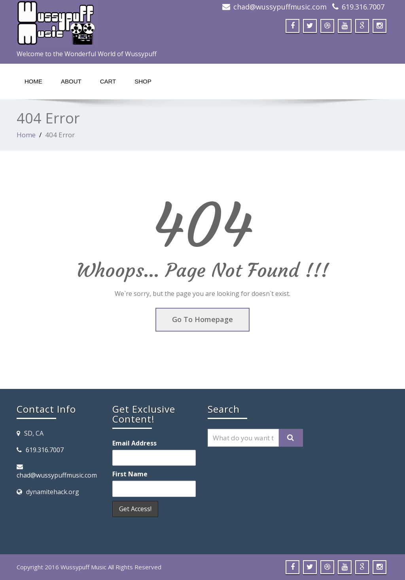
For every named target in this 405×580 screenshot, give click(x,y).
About (71, 81)
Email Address (134, 443)
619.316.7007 (363, 6)
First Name (130, 474)
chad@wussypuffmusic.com (280, 6)
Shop (142, 81)
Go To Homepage (202, 319)
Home (33, 81)
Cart (108, 81)
